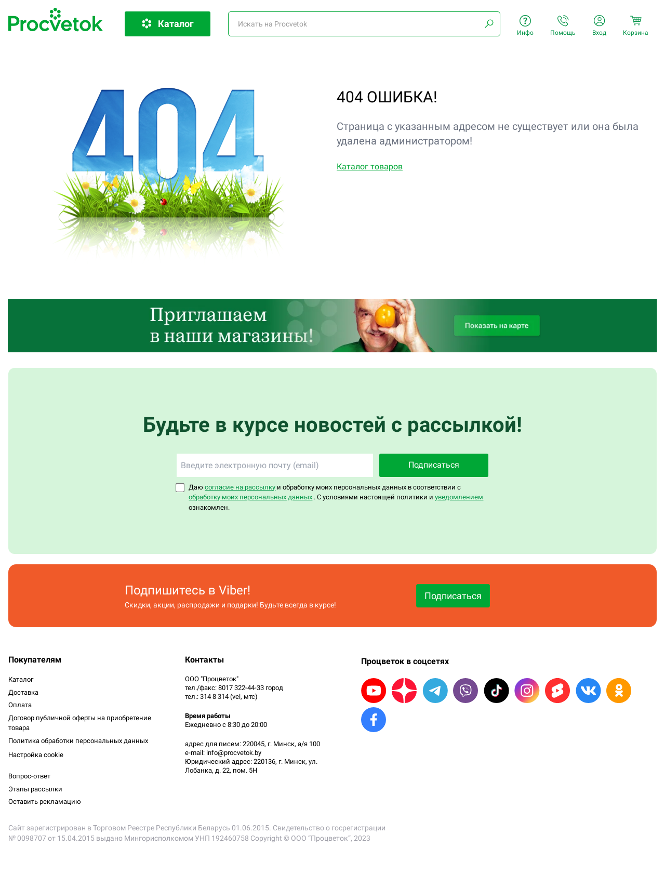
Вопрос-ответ (29, 776)
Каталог (20, 679)
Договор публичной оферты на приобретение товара (79, 723)
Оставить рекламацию (44, 801)
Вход (599, 25)
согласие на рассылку (240, 487)
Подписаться (433, 465)
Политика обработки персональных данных (78, 741)
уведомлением (459, 497)
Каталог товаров (370, 166)
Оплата (20, 705)
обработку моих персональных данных (250, 497)
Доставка (23, 692)
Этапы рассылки (35, 789)
